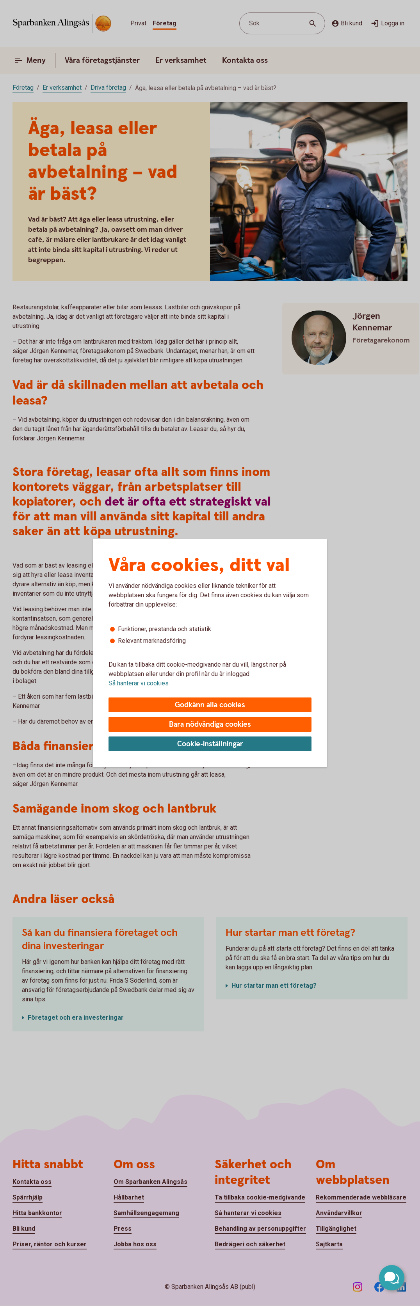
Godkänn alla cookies (210, 705)
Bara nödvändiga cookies (210, 724)
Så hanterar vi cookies (139, 683)
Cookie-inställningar (210, 744)
